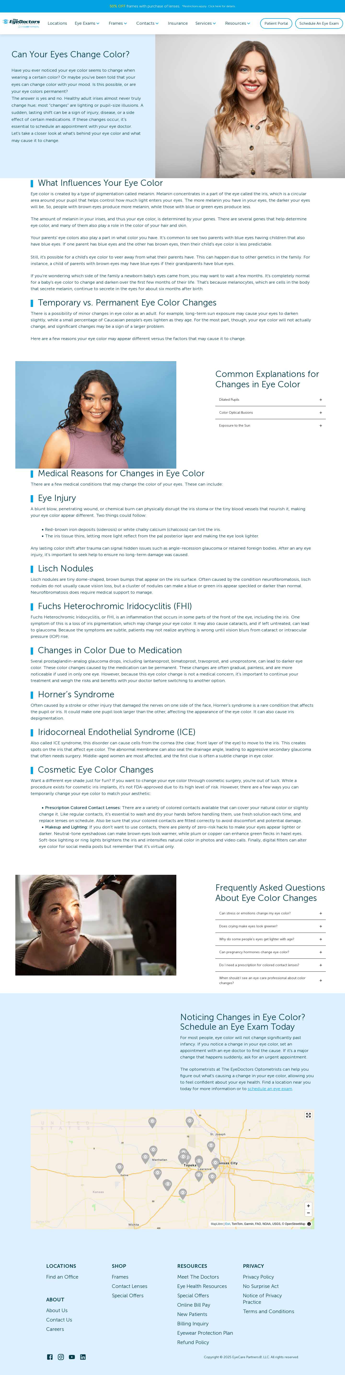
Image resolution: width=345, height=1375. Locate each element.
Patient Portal (276, 23)
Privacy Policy (258, 1277)
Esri (227, 1224)
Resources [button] (238, 23)
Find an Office (62, 1277)
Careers (55, 1329)
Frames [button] (119, 23)
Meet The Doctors (198, 1277)
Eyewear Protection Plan (205, 1333)
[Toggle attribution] (309, 1224)
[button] (270, 399)
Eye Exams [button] (88, 23)
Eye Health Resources (202, 1286)
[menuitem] (88, 23)
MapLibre (217, 1224)
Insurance (178, 23)
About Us (57, 1310)
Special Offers (128, 1296)
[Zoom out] (308, 1212)
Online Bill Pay (193, 1305)
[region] (172, 1169)
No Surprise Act (261, 1286)
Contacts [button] (148, 23)
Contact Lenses (129, 1286)
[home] (21, 23)
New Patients (192, 1314)
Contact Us (59, 1320)
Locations (57, 23)
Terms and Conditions (268, 1311)
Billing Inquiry (192, 1324)
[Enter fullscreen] (308, 1115)
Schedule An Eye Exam (319, 23)
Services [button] (207, 23)
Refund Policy (193, 1342)
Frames (120, 1277)
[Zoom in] (308, 1205)
